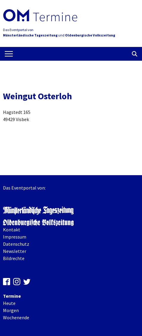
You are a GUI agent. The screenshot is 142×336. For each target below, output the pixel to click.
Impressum (14, 237)
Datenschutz (16, 244)
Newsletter (14, 251)
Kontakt (11, 230)
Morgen (11, 310)
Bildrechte (13, 258)
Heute (9, 303)
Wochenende (16, 317)
